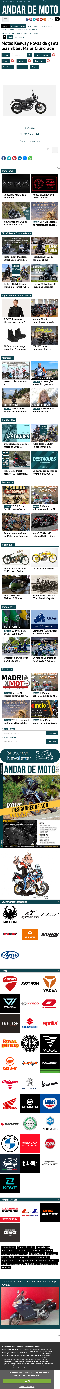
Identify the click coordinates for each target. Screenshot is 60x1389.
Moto (5, 61)
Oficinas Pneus (16, 1257)
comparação (19, 37)
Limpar (5, 55)
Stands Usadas (37, 1253)
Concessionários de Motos (14, 1253)
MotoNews (8, 170)
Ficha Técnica (17, 1346)
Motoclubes (31, 1263)
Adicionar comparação (30, 141)
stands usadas (21, 29)
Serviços (5, 1267)
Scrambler (39, 61)
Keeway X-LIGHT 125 (29, 133)
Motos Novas (43, 1247)
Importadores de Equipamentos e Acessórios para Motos (29, 1260)
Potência (22, 67)
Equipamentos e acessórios (16, 295)
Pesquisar (52, 733)
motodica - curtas (31, 33)
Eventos (7, 669)
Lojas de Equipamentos (37, 1257)
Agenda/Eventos (26, 1247)
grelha (10, 37)
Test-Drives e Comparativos (16, 233)
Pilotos (53, 1263)
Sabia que (8, 544)
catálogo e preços (18, 26)
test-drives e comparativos (11, 33)
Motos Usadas (8, 1247)
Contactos (6, 1346)
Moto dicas (8, 606)
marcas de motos (46, 26)
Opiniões (7, 357)
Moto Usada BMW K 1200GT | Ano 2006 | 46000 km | (30, 1302)
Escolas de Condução (12, 1263)
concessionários (7, 29)
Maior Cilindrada (43, 55)
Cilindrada (7, 67)
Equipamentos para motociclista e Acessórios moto (27, 1250)
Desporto (7, 482)
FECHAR (27, 1381)
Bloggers (43, 1263)
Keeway (21, 61)
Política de (26, 1386)
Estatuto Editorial (32, 1346)
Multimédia (8, 420)
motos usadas (32, 26)
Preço (34, 67)
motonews (33, 29)
